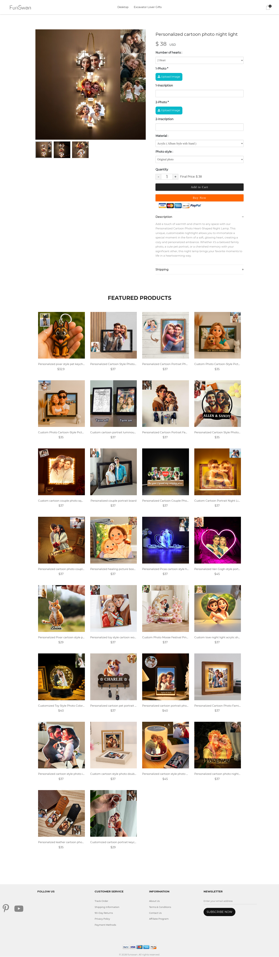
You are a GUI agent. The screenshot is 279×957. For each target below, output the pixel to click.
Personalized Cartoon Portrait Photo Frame (165, 364)
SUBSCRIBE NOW (219, 912)
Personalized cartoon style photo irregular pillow (61, 774)
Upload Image (169, 76)
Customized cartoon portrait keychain (113, 842)
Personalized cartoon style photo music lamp (165, 774)
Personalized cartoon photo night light (217, 774)
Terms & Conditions (160, 907)
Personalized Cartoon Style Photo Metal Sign (217, 432)
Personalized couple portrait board (113, 501)
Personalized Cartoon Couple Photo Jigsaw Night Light (165, 501)
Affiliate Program (159, 919)
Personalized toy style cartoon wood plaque (113, 637)
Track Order (101, 901)
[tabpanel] (90, 84)
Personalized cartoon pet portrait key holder (113, 706)
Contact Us (155, 913)
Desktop (122, 7)
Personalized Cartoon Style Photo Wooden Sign (113, 364)
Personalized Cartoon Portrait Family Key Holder (165, 432)
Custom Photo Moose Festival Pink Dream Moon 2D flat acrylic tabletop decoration (165, 637)
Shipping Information (107, 907)
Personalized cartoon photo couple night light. (61, 569)
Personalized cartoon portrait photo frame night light (165, 706)
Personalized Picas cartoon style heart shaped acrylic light (165, 569)
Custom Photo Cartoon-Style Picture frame (217, 364)
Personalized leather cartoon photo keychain (61, 842)
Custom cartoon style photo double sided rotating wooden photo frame (113, 774)
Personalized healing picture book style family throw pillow (113, 569)
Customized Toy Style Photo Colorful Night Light (61, 706)
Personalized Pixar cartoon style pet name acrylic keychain (61, 637)
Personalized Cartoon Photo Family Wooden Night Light (217, 706)
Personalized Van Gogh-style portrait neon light (217, 569)
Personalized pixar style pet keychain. (61, 364)
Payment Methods (105, 925)
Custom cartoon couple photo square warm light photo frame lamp (61, 501)
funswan (133, 954)
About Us (154, 901)
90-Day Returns (104, 913)
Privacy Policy (102, 919)
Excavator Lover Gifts (148, 7)
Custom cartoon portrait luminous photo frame (113, 432)
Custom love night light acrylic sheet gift (217, 637)
